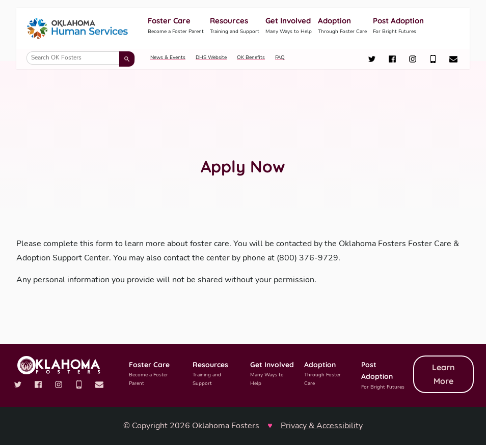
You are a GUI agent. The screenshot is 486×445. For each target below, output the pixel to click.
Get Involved (288, 26)
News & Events (167, 57)
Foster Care (176, 26)
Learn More (443, 374)
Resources (234, 26)
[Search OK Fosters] (80, 58)
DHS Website (211, 57)
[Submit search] (126, 59)
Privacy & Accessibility (322, 425)
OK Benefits (251, 57)
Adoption (342, 26)
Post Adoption (398, 26)
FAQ (280, 57)
